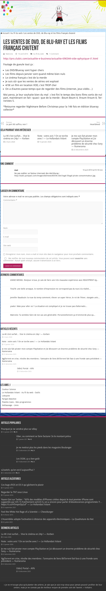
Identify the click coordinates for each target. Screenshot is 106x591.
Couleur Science (9, 389)
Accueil (5, 33)
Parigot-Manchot (9, 399)
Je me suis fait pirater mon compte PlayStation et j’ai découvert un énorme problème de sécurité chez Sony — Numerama (87, 141)
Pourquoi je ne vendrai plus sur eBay (19, 429)
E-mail (6, 237)
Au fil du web (16, 33)
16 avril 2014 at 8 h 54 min (93, 170)
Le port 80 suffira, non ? (20, 123)
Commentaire (10, 200)
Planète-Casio (8, 402)
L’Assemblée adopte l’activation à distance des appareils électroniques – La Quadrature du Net (47, 519)
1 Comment (54, 54)
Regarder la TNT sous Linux (14, 492)
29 (34, 450)
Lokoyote (6, 396)
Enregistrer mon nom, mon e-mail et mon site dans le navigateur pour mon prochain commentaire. (50, 254)
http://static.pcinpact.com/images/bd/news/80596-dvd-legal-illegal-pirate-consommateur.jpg (54, 176)
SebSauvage (7, 405)
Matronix (9, 54)
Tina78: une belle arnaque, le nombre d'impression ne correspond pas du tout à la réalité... (50, 289)
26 (34, 462)
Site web (7, 245)
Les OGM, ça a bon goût (27, 458)
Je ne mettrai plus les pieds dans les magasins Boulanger (43, 447)
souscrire (79, 258)
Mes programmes (23, 402)
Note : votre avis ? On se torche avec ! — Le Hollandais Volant (52, 137)
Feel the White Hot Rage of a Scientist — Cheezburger (27, 512)
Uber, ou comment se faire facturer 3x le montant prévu (43, 436)
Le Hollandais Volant (11, 392)
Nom (5, 228)
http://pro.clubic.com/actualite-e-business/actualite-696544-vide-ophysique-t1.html (50, 58)
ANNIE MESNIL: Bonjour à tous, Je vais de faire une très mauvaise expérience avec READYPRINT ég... (54, 280)
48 (31, 439)
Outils (37, 392)
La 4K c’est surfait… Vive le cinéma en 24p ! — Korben (16, 137)
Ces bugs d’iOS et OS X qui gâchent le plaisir (22, 485)
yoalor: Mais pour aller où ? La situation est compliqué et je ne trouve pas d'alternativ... (48, 306)
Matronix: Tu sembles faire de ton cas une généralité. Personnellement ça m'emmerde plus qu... (52, 315)
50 (16, 432)
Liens (16, 405)
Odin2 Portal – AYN (25, 368)
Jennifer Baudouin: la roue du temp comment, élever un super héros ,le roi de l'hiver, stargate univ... (55, 297)
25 (19, 473)
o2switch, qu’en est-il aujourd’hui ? (18, 470)
